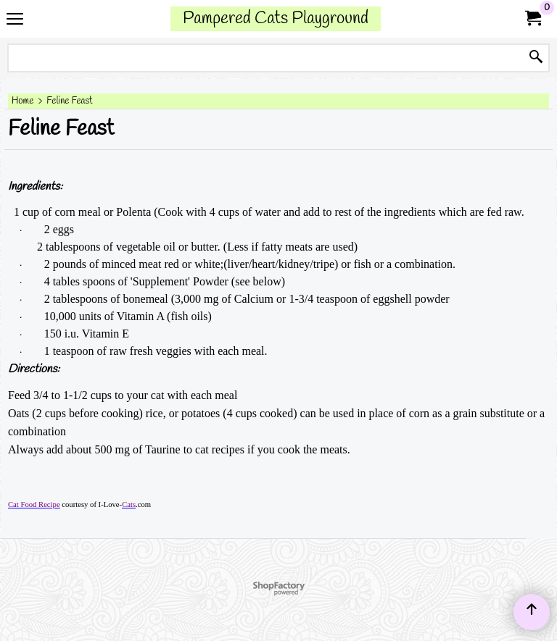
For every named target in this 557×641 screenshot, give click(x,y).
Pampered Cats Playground (275, 18)
